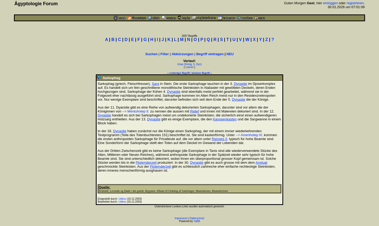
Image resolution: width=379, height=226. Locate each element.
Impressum (180, 218)
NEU (230, 54)
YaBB (196, 221)
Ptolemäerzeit (146, 163)
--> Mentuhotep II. (135, 111)
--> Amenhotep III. (249, 135)
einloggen (330, 3)
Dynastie (240, 84)
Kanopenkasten (225, 119)
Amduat (261, 163)
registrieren (355, 3)
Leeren (189, 67)
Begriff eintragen (210, 54)
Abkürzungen (182, 54)
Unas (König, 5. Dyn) (189, 64)
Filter (165, 54)
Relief (194, 111)
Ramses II (219, 139)
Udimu (122, 198)
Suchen (151, 54)
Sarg (155, 84)
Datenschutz (197, 218)
